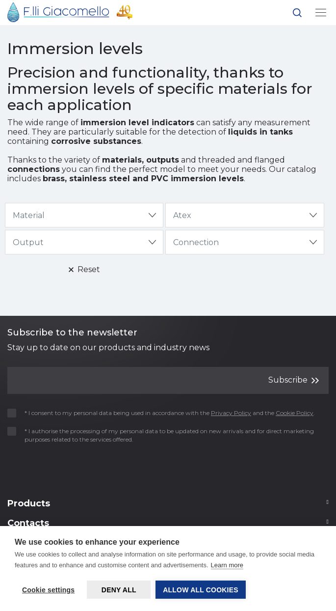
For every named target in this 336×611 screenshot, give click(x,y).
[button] (297, 14)
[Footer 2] (168, 506)
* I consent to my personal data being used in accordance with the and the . (164, 413)
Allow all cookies (200, 590)
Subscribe (293, 380)
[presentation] (64, 468)
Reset (84, 269)
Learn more (227, 565)
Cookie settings (48, 590)
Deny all (119, 590)
